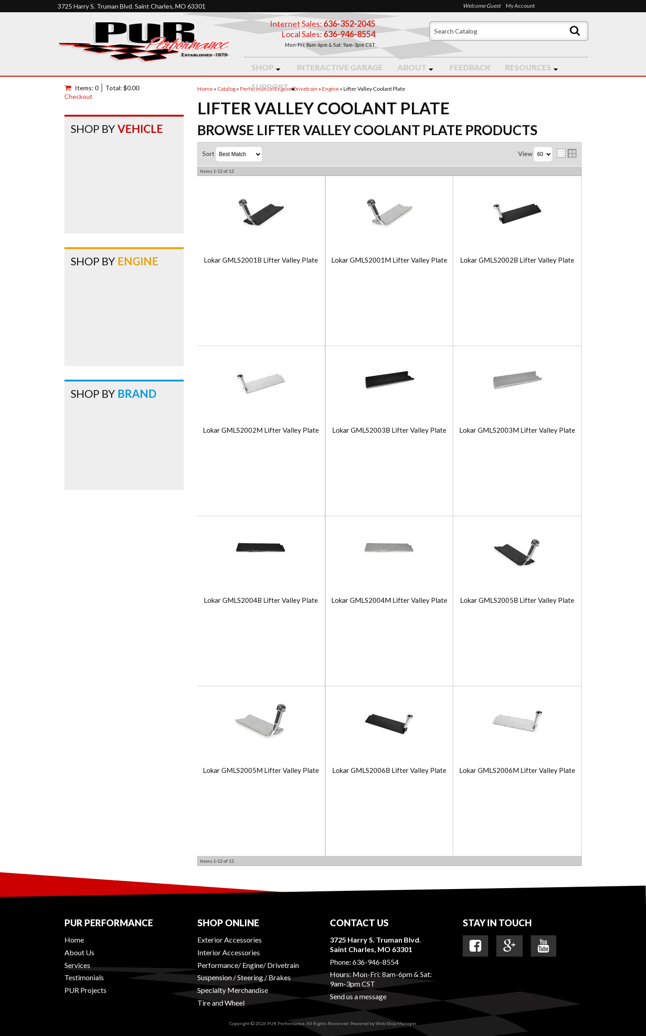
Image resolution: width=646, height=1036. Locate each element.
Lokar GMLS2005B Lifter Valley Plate (517, 600)
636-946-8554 (375, 962)
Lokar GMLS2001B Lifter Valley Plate (261, 260)
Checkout (78, 96)
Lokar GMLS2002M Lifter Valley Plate (261, 430)
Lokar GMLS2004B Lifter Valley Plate (261, 600)
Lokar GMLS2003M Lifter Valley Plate (517, 430)
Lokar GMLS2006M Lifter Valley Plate (517, 770)
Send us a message (358, 996)
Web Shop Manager (396, 1023)
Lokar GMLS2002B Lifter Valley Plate (517, 260)
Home (74, 939)
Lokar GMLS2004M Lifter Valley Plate (389, 600)
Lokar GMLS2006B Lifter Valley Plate (389, 770)
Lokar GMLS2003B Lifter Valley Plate (389, 430)
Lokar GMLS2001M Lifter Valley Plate (389, 260)
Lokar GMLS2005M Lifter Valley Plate (261, 770)
